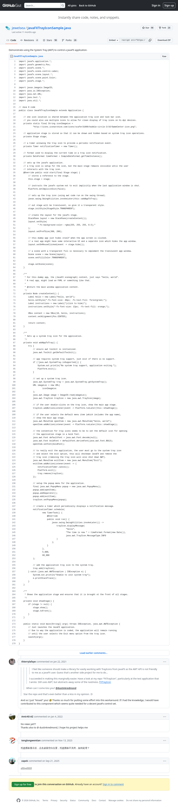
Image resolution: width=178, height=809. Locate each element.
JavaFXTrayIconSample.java (49, 28)
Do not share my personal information (143, 800)
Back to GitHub (87, 5)
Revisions (29, 40)
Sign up (169, 5)
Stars (50, 40)
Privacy (54, 800)
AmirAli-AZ (27, 716)
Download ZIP (164, 40)
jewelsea (18, 28)
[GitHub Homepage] (18, 800)
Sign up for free (22, 784)
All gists (72, 5)
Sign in (156, 5)
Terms (45, 800)
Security (63, 800)
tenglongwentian (31, 740)
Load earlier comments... (93, 652)
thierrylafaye (28, 661)
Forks (69, 40)
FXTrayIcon (105, 682)
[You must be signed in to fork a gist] (165, 28)
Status (73, 800)
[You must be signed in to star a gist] (148, 28)
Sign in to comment (113, 784)
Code (11, 40)
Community (83, 800)
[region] (89, 352)
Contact (102, 800)
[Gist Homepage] (12, 5)
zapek (24, 760)
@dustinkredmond (66, 688)
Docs (94, 800)
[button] (150, 40)
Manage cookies (116, 800)
